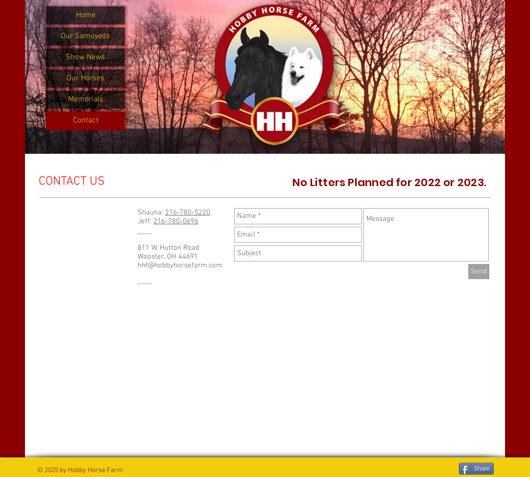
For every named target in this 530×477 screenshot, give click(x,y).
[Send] (478, 271)
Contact (85, 120)
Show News (85, 57)
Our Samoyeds (85, 36)
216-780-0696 (175, 221)
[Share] (476, 469)
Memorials (85, 99)
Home (86, 15)
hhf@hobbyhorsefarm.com (180, 265)
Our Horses (85, 78)
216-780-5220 (187, 212)
